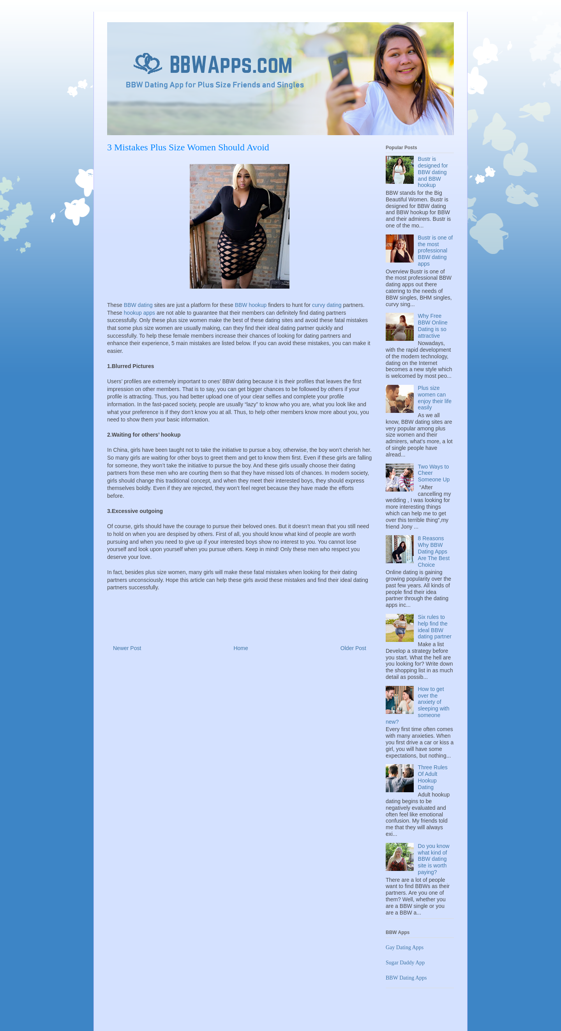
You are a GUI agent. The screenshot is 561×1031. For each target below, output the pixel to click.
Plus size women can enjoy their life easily (435, 398)
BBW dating (138, 305)
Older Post (353, 648)
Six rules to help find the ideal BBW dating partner (435, 627)
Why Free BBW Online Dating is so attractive (433, 325)
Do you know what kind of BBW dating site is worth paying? (434, 859)
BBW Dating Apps (406, 978)
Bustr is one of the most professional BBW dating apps (435, 250)
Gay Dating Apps (404, 947)
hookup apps (139, 313)
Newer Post (127, 648)
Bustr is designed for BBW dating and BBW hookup (433, 172)
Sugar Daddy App (405, 963)
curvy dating (326, 305)
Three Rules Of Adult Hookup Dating (433, 777)
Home (240, 648)
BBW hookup (251, 305)
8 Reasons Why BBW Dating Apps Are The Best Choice (434, 551)
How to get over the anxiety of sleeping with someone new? (418, 705)
